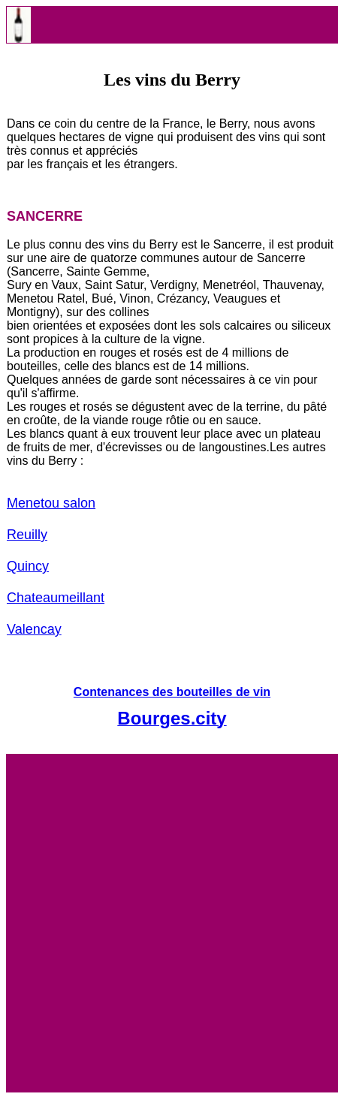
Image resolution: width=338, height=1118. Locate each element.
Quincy (28, 566)
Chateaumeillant (55, 597)
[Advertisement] (168, 923)
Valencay (34, 629)
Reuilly (27, 534)
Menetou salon (51, 503)
